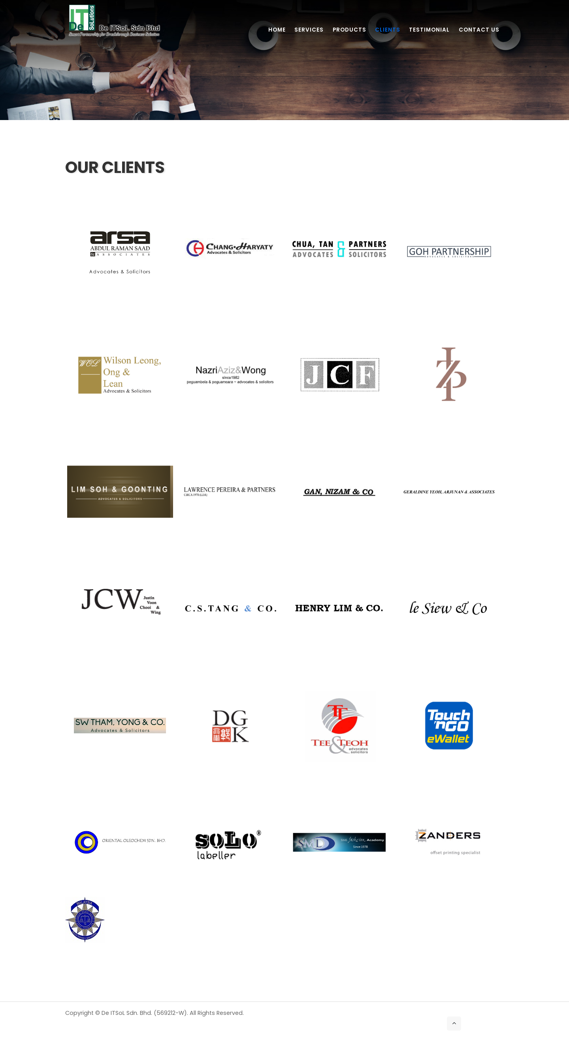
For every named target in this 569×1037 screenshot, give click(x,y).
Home (277, 30)
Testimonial (429, 30)
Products (349, 30)
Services (309, 30)
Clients (387, 30)
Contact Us (479, 30)
